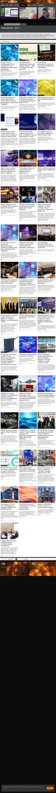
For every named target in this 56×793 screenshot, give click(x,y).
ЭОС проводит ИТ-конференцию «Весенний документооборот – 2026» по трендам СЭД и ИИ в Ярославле (27, 66)
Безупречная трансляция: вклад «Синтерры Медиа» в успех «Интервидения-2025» (46, 395)
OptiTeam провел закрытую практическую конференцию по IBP (46, 169)
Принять (50, 788)
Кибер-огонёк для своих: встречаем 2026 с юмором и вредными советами (9, 206)
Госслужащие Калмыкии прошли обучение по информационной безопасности (26, 170)
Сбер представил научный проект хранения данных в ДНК (46, 99)
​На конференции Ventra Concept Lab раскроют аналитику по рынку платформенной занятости (27, 282)
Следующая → (11, 559)
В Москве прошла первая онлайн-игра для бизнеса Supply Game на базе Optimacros (27, 207)
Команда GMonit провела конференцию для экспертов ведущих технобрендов (8, 543)
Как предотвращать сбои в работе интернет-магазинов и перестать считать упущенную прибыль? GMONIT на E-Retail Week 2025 (46, 319)
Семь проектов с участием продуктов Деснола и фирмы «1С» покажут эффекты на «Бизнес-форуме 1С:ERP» (9, 318)
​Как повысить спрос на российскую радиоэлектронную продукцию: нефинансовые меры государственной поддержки (9, 247)
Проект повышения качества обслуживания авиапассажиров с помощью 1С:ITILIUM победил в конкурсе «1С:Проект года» (45, 359)
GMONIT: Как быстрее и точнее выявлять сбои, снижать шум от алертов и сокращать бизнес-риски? (9, 134)
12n (3, 564)
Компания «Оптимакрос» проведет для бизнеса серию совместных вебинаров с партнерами (27, 245)
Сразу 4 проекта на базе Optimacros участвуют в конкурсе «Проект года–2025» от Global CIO (8, 170)
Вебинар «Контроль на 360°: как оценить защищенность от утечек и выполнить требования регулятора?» (9, 470)
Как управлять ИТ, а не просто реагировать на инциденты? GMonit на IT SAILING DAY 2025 (8, 506)
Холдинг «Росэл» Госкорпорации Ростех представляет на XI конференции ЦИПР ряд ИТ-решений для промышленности (9, 67)
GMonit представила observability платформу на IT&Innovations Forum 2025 (27, 469)
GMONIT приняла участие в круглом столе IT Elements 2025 (9, 432)
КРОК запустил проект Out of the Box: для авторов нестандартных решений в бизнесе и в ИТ (27, 100)
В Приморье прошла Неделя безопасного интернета (27, 355)
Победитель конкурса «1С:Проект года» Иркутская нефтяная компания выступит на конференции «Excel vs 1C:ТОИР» (9, 397)
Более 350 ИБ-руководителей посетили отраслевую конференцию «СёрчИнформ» (46, 65)
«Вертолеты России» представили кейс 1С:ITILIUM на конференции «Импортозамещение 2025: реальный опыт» (27, 397)
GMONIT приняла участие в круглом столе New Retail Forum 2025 (27, 316)
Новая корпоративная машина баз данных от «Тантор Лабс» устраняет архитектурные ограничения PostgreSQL (9, 101)
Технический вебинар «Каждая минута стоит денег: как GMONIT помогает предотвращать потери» (28, 134)
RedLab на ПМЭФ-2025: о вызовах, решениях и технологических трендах (45, 505)
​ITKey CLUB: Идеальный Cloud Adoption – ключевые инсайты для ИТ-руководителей (27, 506)
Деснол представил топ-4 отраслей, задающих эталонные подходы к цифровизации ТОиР (45, 470)
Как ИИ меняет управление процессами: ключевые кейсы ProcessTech (9, 281)
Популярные (17, 31)
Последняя (26, 559)
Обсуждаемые (9, 31)
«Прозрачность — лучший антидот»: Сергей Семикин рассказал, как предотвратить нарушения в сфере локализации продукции (28, 435)
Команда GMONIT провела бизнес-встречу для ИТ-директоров (46, 281)
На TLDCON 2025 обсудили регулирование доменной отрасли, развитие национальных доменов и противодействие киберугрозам (46, 435)
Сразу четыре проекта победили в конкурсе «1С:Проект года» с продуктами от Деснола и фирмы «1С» (45, 208)
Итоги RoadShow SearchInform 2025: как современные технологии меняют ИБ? (45, 245)
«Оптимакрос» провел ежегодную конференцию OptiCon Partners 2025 (45, 133)
